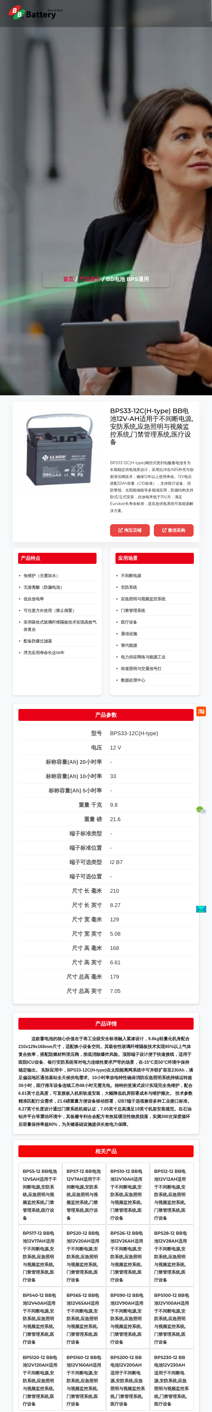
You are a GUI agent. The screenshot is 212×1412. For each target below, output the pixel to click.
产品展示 (90, 279)
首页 (68, 279)
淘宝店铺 (129, 530)
